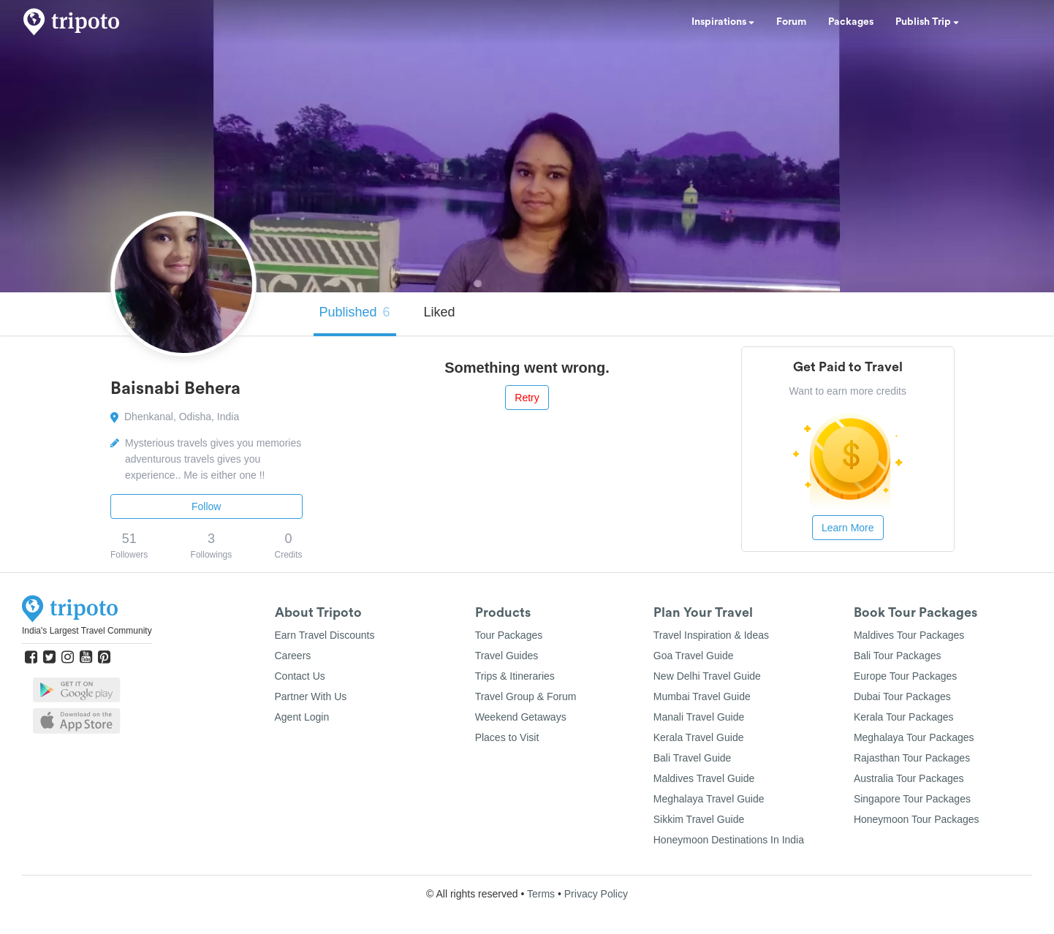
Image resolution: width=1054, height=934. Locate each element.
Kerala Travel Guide (698, 737)
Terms (541, 894)
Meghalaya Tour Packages (914, 737)
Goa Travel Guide (693, 655)
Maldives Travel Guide (704, 778)
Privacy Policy (596, 894)
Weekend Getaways (520, 717)
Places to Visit (507, 737)
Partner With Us (311, 696)
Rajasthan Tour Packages (912, 758)
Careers (293, 655)
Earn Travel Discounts (325, 635)
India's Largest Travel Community (87, 631)
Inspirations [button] (722, 22)
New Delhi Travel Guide (707, 676)
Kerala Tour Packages (904, 717)
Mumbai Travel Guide (702, 696)
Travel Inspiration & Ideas (711, 635)
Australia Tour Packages (909, 778)
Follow (206, 506)
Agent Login (302, 717)
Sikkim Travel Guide (698, 819)
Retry (527, 397)
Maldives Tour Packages (909, 635)
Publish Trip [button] (927, 22)
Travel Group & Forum (526, 696)
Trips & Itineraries (515, 676)
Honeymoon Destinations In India (728, 840)
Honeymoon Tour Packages (916, 819)
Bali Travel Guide (692, 758)
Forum (791, 22)
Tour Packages (509, 635)
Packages (850, 22)
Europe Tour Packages (905, 676)
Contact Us (300, 676)
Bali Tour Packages (897, 655)
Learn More (848, 528)
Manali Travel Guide (699, 717)
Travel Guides (507, 655)
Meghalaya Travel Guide (709, 799)
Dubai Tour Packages (902, 696)
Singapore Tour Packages (912, 799)
